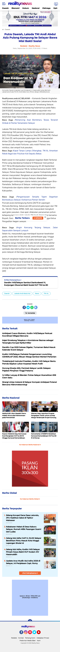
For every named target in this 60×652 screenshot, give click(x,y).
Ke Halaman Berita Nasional (30, 445)
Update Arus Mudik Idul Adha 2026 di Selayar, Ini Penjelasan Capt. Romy (23, 562)
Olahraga (46, 8)
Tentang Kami (30, 638)
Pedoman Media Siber (28, 640)
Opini (55, 8)
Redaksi (14, 638)
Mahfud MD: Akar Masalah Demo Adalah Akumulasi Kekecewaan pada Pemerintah (14, 415)
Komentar (30, 313)
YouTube (40, 633)
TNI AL (46, 293)
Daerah (5, 8)
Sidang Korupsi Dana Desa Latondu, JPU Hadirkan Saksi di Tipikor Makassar (22, 517)
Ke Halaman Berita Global (30, 499)
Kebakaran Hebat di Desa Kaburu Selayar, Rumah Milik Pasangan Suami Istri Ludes (23, 529)
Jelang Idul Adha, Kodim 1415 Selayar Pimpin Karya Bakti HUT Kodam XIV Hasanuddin (23, 552)
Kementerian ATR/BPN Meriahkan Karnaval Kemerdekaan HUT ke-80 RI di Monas (43, 436)
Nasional (35, 8)
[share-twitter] (28, 307)
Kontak (21, 638)
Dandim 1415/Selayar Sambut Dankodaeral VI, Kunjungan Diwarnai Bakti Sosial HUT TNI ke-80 (26, 283)
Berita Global (9, 493)
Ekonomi (15, 8)
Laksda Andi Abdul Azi (22, 293)
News (37, 293)
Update (38, 218)
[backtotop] (30, 621)
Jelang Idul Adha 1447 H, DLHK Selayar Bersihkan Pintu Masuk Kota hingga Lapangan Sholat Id (23, 540)
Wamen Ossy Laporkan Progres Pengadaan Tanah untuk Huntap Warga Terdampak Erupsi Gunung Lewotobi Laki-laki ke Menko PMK (43, 416)
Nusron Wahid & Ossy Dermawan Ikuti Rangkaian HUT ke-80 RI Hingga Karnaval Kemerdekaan (14, 436)
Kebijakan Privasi (43, 638)
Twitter (35, 633)
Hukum (25, 8)
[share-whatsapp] (32, 307)
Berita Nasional (10, 398)
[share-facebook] (24, 307)
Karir (38, 640)
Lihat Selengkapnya (30, 573)
